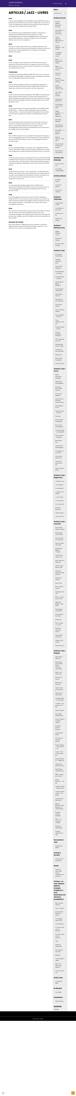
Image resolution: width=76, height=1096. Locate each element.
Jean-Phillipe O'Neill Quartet (59, 767)
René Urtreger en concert (59, 669)
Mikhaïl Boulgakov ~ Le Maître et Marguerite (59, 120)
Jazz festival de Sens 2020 (59, 660)
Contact (56, 1084)
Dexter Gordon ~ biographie (59, 467)
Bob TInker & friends (59, 728)
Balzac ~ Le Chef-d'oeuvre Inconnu (59, 70)
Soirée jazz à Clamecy (58, 622)
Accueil (11, 9)
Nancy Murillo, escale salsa (59, 682)
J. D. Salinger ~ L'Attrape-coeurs (59, 56)
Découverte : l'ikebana (59, 251)
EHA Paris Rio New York (59, 733)
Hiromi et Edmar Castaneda (59, 584)
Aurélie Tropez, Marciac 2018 (59, 607)
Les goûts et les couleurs (59, 527)
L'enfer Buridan (59, 996)
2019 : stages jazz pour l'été (59, 363)
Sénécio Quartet (57, 762)
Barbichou (58, 1028)
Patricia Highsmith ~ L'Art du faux (59, 49)
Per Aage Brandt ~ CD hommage (59, 749)
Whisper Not (58, 378)
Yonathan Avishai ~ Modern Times (59, 849)
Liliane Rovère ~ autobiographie (59, 478)
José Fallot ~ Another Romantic (58, 781)
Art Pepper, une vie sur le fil (59, 483)
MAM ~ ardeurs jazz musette (59, 836)
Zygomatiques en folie (59, 214)
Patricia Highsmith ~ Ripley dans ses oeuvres (59, 41)
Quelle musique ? (59, 549)
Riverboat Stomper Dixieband (58, 880)
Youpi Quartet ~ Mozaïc (59, 787)
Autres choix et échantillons (59, 928)
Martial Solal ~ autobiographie (59, 409)
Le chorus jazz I (59, 532)
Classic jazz (13, 72)
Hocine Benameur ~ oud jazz (58, 842)
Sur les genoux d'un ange (59, 1024)
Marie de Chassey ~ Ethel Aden (59, 146)
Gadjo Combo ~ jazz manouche (59, 738)
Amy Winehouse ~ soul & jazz (59, 286)
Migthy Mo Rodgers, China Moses (59, 648)
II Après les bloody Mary (58, 1018)
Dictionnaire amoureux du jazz (59, 495)
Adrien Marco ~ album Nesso (59, 744)
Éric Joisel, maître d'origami (59, 256)
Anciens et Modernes (58, 543)
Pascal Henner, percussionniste (59, 316)
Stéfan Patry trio (58, 693)
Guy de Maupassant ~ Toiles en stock (59, 92)
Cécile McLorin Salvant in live (59, 597)
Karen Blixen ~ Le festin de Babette (59, 139)
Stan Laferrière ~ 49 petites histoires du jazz (59, 428)
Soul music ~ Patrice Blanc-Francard (59, 415)
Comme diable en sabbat (59, 1033)
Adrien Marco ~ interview (59, 310)
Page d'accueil (57, 3)
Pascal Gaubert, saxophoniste (59, 305)
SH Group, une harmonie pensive (59, 793)
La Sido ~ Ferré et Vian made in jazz (59, 810)
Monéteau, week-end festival (58, 675)
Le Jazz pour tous (58, 514)
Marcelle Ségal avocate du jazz (59, 368)
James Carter (59, 627)
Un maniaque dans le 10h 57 (59, 991)
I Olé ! (56, 1014)
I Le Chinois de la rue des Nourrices (59, 1001)
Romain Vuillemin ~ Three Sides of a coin (59, 802)
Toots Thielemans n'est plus (58, 342)
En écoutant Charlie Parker (59, 267)
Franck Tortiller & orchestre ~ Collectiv (59, 774)
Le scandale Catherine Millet (59, 178)
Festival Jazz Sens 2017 (58, 636)
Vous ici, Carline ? (59, 978)
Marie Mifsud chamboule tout (59, 830)
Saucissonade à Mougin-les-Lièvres (59, 985)
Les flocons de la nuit (59, 1045)
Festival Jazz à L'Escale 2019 (59, 654)
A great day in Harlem (59, 914)
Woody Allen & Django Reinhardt (59, 299)
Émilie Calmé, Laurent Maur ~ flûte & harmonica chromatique (59, 714)
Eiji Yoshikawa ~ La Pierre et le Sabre (59, 112)
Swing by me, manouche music (59, 824)
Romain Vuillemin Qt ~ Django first (59, 817)
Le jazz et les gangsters (58, 421)
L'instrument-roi (59, 554)
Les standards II (59, 523)
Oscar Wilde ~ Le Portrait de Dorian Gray (59, 32)
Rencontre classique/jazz (59, 894)
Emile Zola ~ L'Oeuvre (58, 77)
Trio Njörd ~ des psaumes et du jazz (59, 755)
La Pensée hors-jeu (59, 225)
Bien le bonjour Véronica (59, 973)
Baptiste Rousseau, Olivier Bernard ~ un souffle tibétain (59, 871)
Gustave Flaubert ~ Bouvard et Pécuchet (58, 24)
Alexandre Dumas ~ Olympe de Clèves (58, 84)
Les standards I (59, 519)
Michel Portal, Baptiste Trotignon (59, 590)
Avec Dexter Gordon (59, 321)
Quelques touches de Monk (58, 273)
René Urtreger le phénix (59, 501)
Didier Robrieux (59, 1076)
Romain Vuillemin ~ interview (58, 335)
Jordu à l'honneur (57, 388)
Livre (10, 18)
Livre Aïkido (58, 1067)
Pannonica (58, 444)
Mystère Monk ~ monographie (59, 449)
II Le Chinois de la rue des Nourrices (59, 1008)
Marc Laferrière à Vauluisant (59, 602)
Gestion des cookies (38, 1094)
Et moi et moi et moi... (59, 173)
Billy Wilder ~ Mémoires (58, 127)
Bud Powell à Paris (58, 472)
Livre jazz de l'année (16, 222)
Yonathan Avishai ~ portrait (58, 349)
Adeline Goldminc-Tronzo (58, 244)
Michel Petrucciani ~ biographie (58, 402)
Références (17, 9)
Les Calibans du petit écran (59, 219)
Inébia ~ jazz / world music (59, 722)
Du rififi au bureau (58, 190)
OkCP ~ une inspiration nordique (58, 887)
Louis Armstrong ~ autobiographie (59, 460)
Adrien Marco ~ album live (59, 706)
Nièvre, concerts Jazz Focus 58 (59, 642)
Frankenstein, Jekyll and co (59, 106)
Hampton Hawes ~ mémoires (59, 440)
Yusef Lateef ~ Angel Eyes (59, 280)
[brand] (16, 3)
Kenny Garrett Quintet (59, 631)
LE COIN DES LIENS (59, 1056)
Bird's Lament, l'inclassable (59, 383)
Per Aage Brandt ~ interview (59, 292)
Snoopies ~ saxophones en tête (59, 900)
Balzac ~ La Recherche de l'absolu (59, 63)
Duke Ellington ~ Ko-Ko (59, 434)
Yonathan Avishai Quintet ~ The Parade (59, 857)
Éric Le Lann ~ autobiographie (59, 454)
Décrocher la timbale (58, 230)
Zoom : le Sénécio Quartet (57, 328)
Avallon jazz (58, 665)
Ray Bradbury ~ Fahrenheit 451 (59, 133)
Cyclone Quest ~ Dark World (59, 863)
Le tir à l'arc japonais (58, 195)
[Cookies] (3, 1093)
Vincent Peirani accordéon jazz (59, 579)
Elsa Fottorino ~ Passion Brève (59, 160)
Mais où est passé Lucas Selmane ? (58, 1039)
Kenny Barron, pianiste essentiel (59, 567)
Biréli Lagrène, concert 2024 (59, 573)
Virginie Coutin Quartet (59, 687)
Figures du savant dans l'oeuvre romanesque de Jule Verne (59, 941)
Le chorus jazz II (59, 535)
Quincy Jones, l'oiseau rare (59, 488)
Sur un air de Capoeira (58, 200)
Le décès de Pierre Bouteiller (59, 374)
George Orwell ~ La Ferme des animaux (59, 153)
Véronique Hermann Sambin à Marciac (58, 615)
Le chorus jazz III (59, 539)
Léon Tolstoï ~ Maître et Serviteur (59, 99)
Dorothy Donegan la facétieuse (58, 356)
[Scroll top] (73, 1093)
